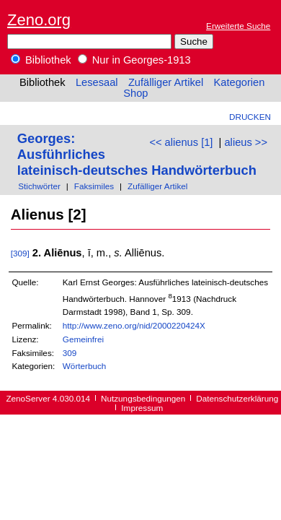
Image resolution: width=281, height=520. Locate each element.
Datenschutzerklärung (237, 398)
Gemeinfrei (83, 339)
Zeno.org (39, 20)
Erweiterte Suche (238, 25)
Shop (135, 93)
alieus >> (245, 142)
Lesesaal (97, 82)
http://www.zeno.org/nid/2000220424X (134, 325)
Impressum (142, 407)
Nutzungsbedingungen (143, 398)
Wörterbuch (85, 365)
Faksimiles (94, 186)
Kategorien (238, 82)
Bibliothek (41, 60)
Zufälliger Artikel (165, 82)
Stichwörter (39, 186)
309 (70, 353)
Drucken (250, 116)
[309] (20, 253)
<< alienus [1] (181, 142)
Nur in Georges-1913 (134, 60)
